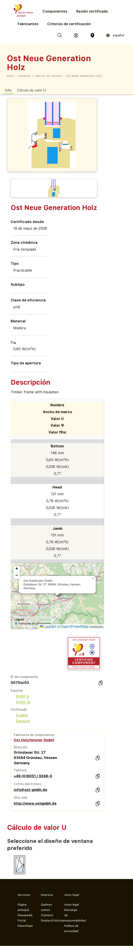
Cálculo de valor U (31, 90)
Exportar (17, 690)
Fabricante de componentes (34, 735)
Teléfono (20, 770)
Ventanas (24, 76)
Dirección (20, 747)
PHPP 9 (20, 696)
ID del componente (24, 677)
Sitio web (20, 797)
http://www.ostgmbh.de (35, 803)
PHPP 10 (20, 702)
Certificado (19, 709)
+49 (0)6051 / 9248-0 (33, 776)
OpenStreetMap (74, 626)
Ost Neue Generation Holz (84, 76)
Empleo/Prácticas (49, 920)
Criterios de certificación (69, 24)
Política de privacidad (71, 928)
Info (8, 90)
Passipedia (25, 915)
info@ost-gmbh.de (30, 790)
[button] (93, 578)
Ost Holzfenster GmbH (34, 740)
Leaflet (48, 626)
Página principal (23, 907)
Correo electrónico (27, 784)
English (19, 715)
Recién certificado (92, 11)
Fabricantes (28, 24)
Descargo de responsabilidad (72, 915)
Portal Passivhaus (25, 923)
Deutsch (20, 721)
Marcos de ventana (48, 76)
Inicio (10, 76)
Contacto (47, 915)
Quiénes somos (46, 907)
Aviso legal (71, 904)
